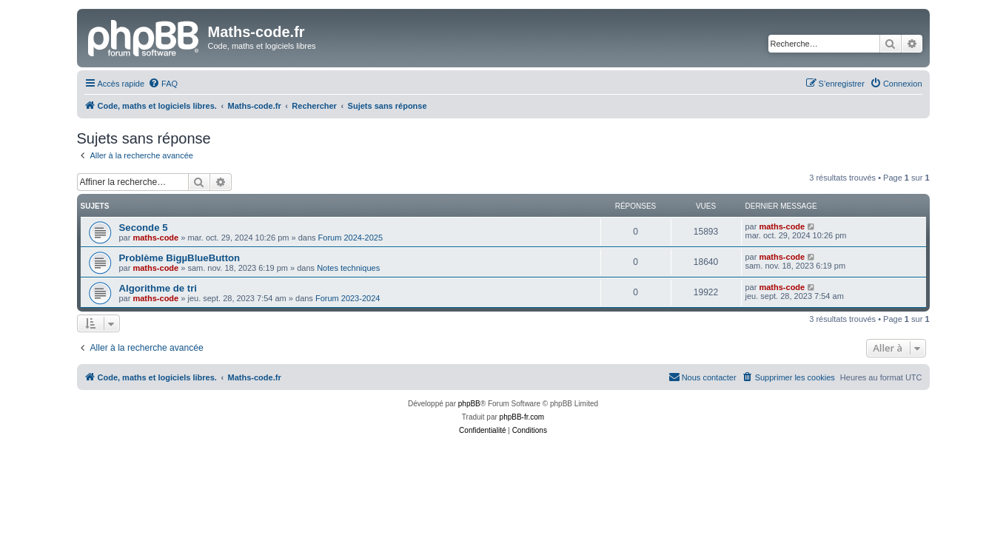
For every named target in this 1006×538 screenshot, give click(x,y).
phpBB (469, 404)
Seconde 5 (143, 227)
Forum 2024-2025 (350, 237)
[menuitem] (163, 84)
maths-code (155, 237)
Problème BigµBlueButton (180, 257)
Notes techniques (348, 267)
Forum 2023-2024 (347, 298)
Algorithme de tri (158, 288)
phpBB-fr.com (522, 417)
